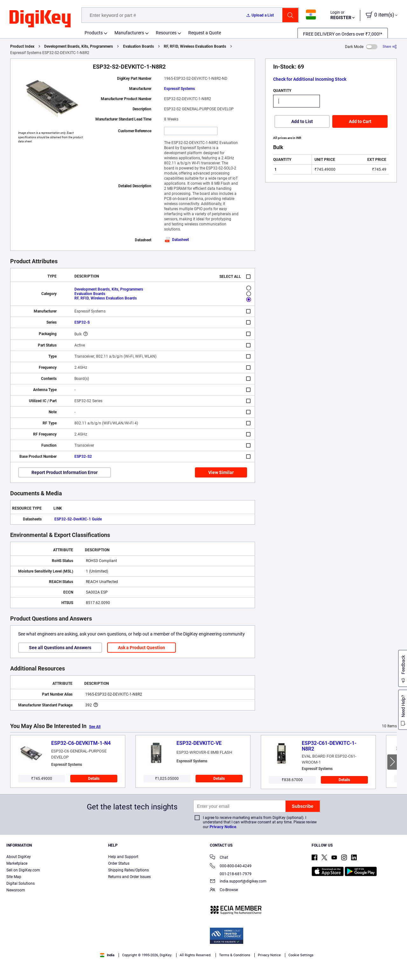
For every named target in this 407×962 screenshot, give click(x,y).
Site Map (13, 877)
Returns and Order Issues (129, 877)
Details (94, 778)
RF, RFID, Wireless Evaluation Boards (195, 46)
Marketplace (16, 863)
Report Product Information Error (64, 472)
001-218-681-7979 (231, 874)
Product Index (22, 46)
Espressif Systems (179, 88)
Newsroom (15, 890)
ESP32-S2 (83, 456)
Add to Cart (360, 121)
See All (94, 727)
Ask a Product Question (141, 647)
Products (94, 32)
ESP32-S (82, 322)
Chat (219, 858)
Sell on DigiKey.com (23, 870)
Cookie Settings (301, 955)
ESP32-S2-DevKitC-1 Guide (78, 519)
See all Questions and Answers (60, 647)
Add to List (302, 121)
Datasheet (176, 239)
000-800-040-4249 (231, 866)
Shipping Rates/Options (128, 870)
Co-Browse (224, 890)
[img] (40, 19)
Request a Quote (204, 32)
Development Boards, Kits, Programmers (78, 46)
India (107, 955)
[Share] (390, 46)
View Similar (221, 472)
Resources (166, 32)
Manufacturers (129, 32)
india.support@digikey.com (238, 882)
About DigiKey (18, 857)
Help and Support (123, 857)
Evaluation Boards (138, 46)
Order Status (118, 863)
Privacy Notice (223, 826)
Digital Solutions (20, 883)
